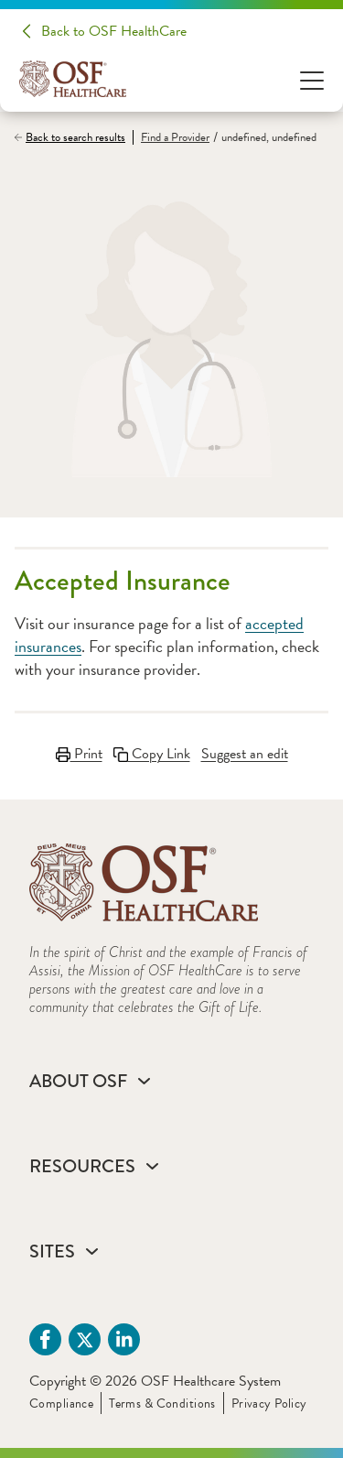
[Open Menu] (312, 79)
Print (79, 754)
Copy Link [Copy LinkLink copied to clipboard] (151, 754)
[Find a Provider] (171, 138)
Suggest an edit (244, 754)
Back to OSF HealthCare (114, 31)
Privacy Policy (269, 1403)
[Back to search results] (74, 137)
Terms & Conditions (162, 1403)
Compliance (61, 1403)
